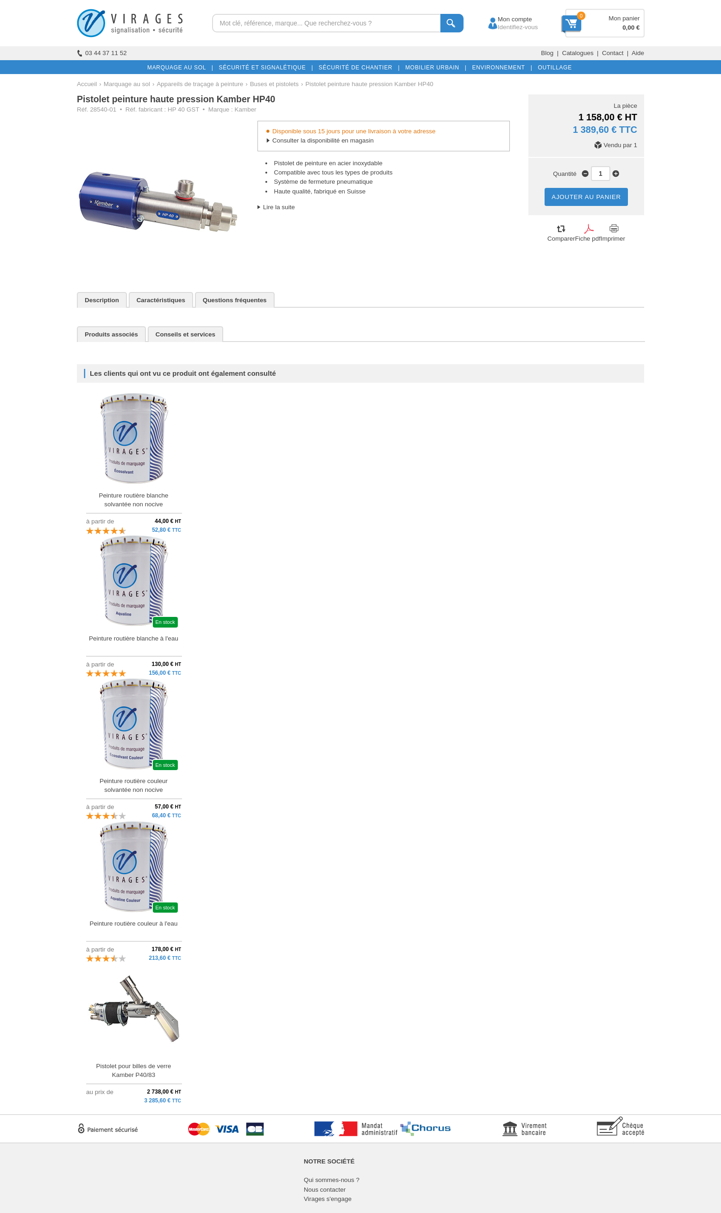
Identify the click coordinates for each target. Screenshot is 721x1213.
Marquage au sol (127, 84)
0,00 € (630, 27)
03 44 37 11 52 (102, 53)
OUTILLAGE (553, 67)
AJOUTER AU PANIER (586, 196)
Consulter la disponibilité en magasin (323, 140)
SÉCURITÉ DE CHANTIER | (357, 67)
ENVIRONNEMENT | (500, 67)
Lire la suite (279, 207)
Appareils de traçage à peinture (200, 84)
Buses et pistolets (274, 84)
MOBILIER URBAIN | (434, 67)
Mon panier (623, 18)
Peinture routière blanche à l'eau (133, 638)
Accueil (87, 84)
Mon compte (506, 19)
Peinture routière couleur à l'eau (133, 923)
